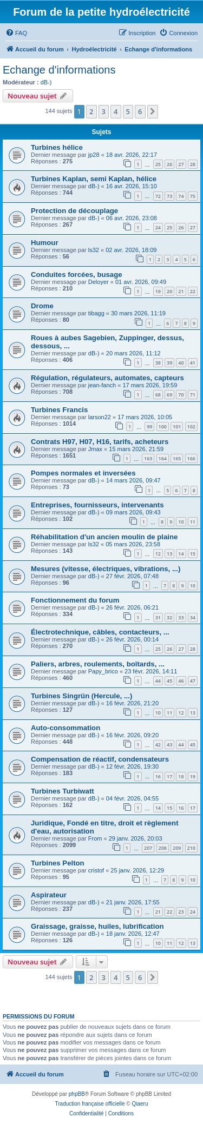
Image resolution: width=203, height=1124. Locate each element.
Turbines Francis (59, 410)
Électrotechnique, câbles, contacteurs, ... (100, 632)
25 (158, 164)
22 (192, 291)
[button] (152, 111)
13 (169, 553)
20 (169, 291)
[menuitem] (16, 33)
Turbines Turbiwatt (62, 791)
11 (192, 521)
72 (158, 196)
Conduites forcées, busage (76, 274)
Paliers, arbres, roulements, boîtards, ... (98, 664)
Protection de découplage (74, 211)
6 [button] (140, 111)
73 (169, 196)
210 (191, 847)
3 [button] (104, 111)
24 (158, 227)
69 (169, 394)
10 (181, 521)
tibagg (96, 313)
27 (181, 164)
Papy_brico (103, 671)
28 (192, 164)
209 (177, 847)
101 (177, 426)
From (95, 838)
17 (169, 776)
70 (181, 394)
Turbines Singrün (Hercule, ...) (81, 696)
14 (181, 553)
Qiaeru (140, 1104)
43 (169, 744)
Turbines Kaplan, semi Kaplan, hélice (93, 179)
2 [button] (91, 111)
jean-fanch (102, 385)
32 (169, 617)
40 (181, 362)
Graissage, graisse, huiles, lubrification (97, 926)
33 (181, 617)
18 (181, 776)
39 (169, 362)
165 (177, 458)
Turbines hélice (57, 147)
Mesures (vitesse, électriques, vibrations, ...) (105, 569)
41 (192, 362)
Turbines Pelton (57, 863)
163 (148, 458)
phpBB (77, 1094)
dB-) (46, 82)
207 (148, 847)
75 (192, 196)
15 (192, 553)
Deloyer (98, 282)
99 (149, 426)
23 (181, 911)
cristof (96, 870)
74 (181, 196)
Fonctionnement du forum (75, 600)
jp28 (94, 154)
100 (163, 426)
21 (181, 291)
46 (181, 680)
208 (163, 847)
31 (158, 617)
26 (169, 164)
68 (158, 394)
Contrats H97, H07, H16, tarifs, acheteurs (99, 442)
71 (192, 394)
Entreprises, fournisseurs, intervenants (97, 505)
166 (191, 458)
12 (158, 553)
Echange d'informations (59, 70)
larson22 (99, 417)
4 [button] (115, 111)
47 (192, 680)
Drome (42, 306)
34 (192, 617)
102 (191, 426)
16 (158, 776)
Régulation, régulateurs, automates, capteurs (107, 378)
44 (158, 680)
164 (163, 458)
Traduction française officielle (90, 1104)
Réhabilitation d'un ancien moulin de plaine (104, 537)
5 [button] (128, 111)
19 (158, 291)
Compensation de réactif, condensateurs (100, 759)
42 (158, 744)
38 (158, 362)
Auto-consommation (65, 728)
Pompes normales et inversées (83, 473)
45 (169, 680)
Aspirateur (49, 895)
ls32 (93, 250)
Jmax (95, 449)
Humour (44, 243)
